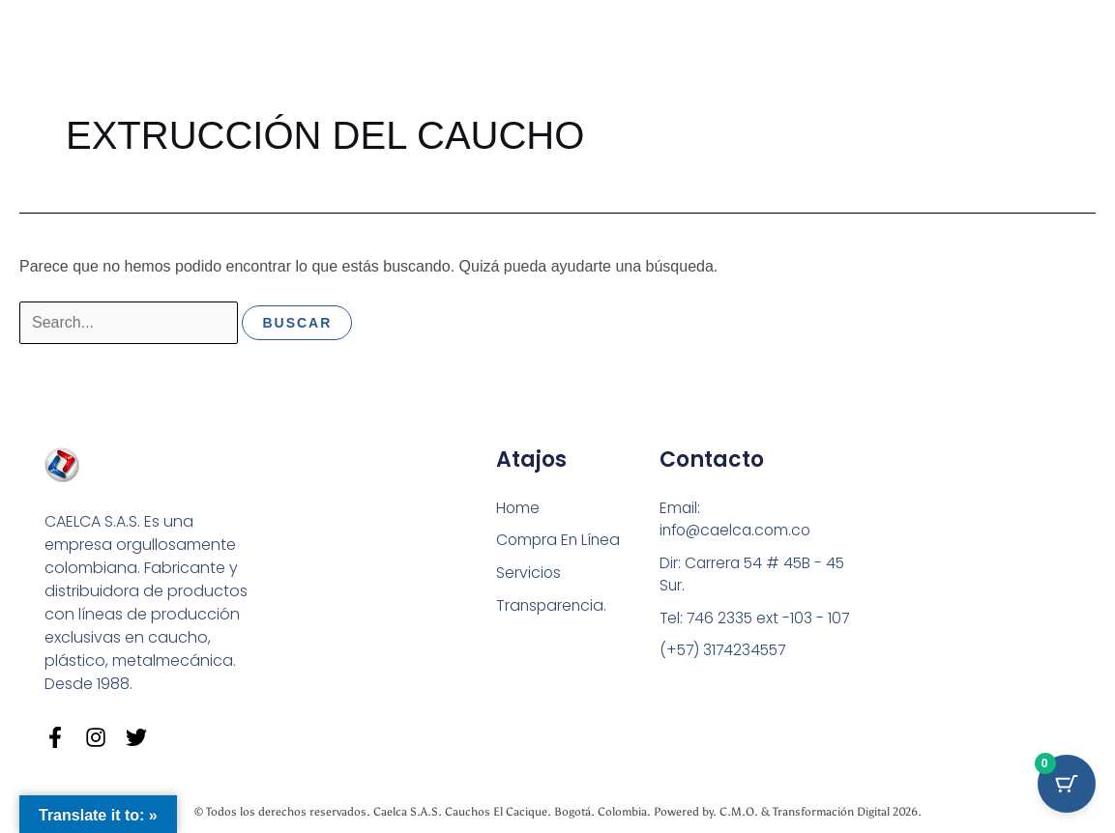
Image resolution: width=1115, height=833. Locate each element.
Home (518, 507)
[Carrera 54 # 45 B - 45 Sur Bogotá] (946, 564)
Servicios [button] (529, 572)
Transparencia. (552, 605)
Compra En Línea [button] (560, 540)
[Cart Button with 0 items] (1067, 785)
